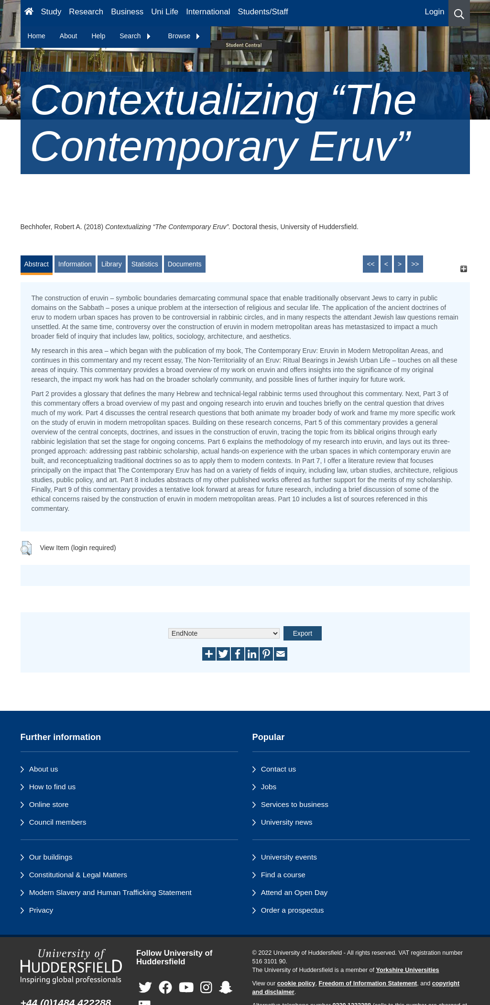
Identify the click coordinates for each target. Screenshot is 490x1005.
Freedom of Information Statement (368, 983)
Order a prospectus (292, 910)
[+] (464, 268)
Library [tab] (111, 264)
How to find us (52, 787)
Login (434, 11)
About (68, 36)
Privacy (41, 910)
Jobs (269, 787)
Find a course (283, 875)
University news (287, 822)
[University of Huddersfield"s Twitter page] (145, 988)
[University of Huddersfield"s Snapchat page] (225, 988)
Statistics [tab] (144, 264)
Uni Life (164, 11)
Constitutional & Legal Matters (78, 875)
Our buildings (51, 857)
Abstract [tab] (36, 264)
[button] (459, 13)
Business (127, 11)
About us (43, 769)
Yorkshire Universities (407, 970)
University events (289, 857)
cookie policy (296, 983)
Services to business (294, 804)
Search (135, 36)
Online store (49, 804)
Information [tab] (75, 264)
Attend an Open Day (294, 892)
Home (36, 36)
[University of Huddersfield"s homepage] (71, 966)
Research (86, 11)
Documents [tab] (185, 264)
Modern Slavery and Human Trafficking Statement (110, 892)
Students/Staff (263, 11)
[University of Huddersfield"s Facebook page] (165, 988)
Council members (58, 822)
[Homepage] (29, 13)
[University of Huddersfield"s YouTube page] (186, 988)
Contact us (278, 769)
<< (370, 264)
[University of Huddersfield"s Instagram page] (206, 988)
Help (98, 36)
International (208, 11)
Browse (184, 36)
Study (51, 11)
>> (415, 264)
